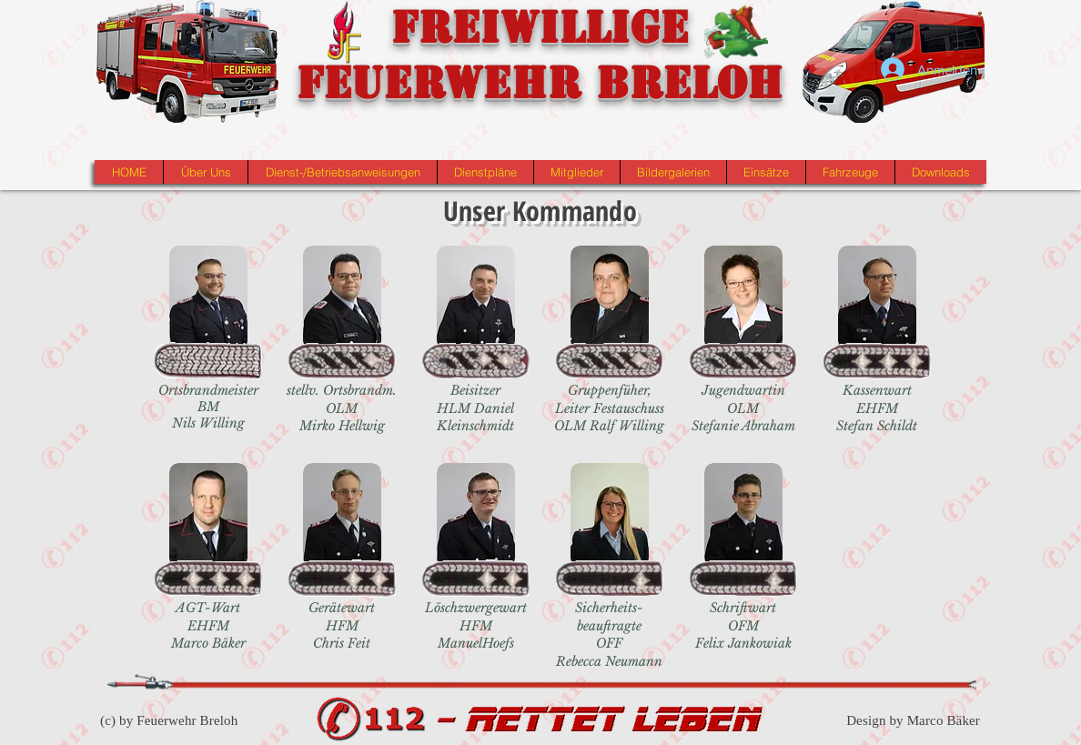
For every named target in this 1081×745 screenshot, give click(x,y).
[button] (205, 172)
